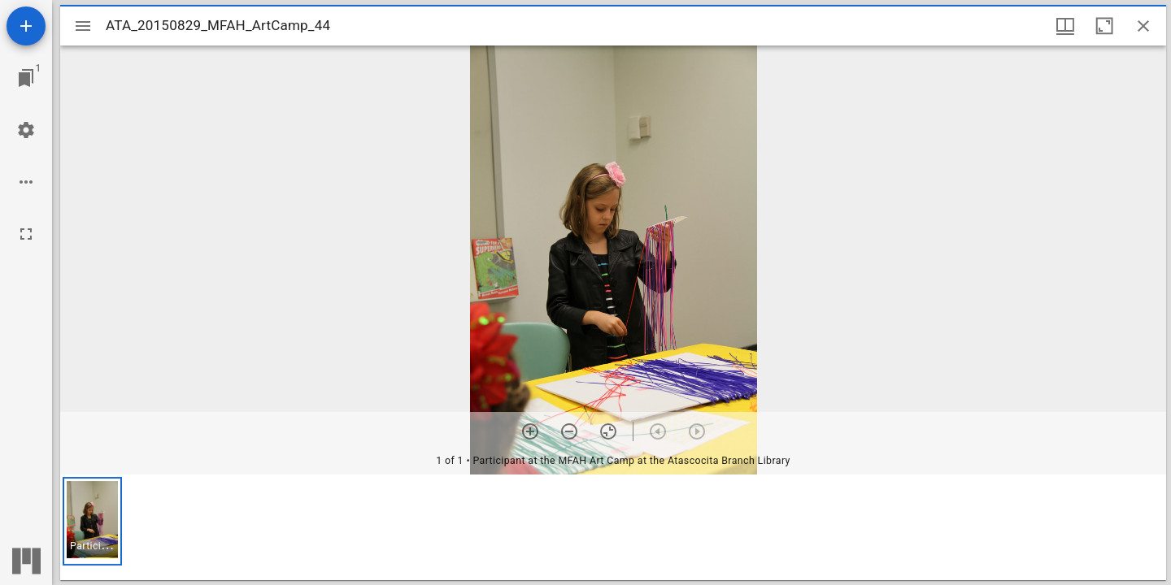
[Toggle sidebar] (82, 26)
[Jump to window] (26, 78)
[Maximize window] (1104, 26)
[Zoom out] (569, 431)
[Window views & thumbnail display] (1065, 26)
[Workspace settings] (26, 130)
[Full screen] (26, 234)
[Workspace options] (26, 182)
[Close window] (1143, 26)
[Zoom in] (530, 431)
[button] (92, 521)
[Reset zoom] (608, 431)
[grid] (613, 527)
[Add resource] (26, 26)
